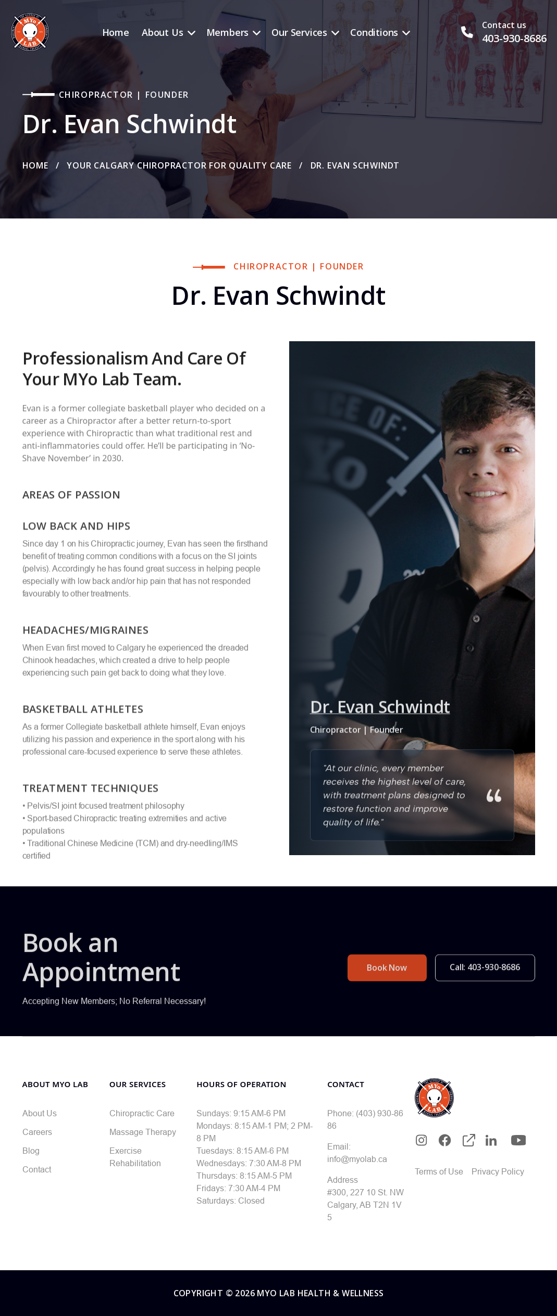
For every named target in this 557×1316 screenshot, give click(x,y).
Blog (31, 1150)
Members (227, 32)
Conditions (374, 32)
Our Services (299, 32)
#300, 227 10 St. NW (365, 1192)
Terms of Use (439, 1171)
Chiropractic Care (142, 1113)
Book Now (387, 990)
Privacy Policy (498, 1171)
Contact (36, 1169)
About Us (162, 32)
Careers (37, 1132)
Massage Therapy (142, 1132)
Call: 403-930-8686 (485, 990)
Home (115, 32)
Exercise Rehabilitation (135, 1157)
